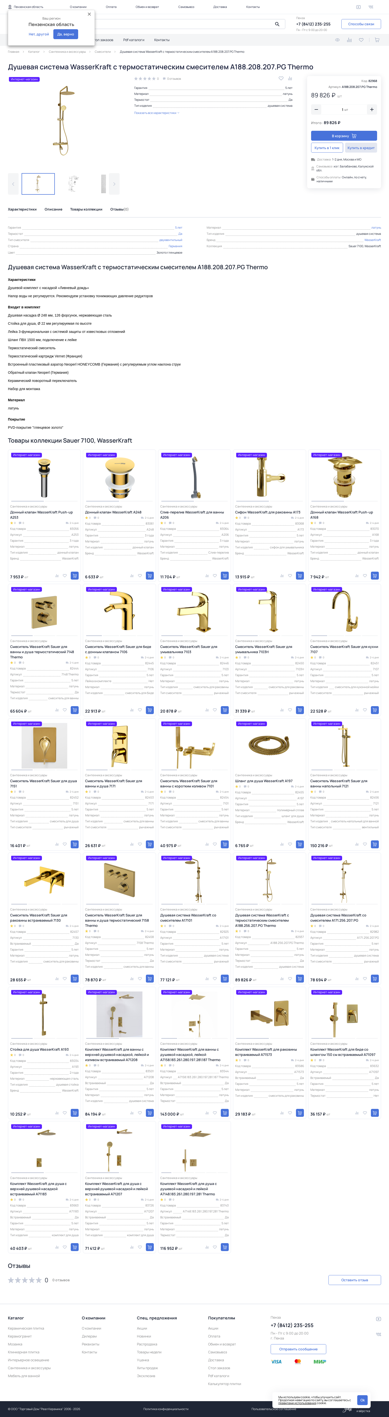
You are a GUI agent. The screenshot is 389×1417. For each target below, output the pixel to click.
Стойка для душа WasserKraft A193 (39, 1049)
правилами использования (297, 1403)
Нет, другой (39, 34)
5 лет (288, 88)
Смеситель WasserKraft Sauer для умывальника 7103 (188, 649)
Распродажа (147, 1344)
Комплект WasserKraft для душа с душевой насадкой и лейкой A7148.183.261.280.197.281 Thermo (188, 1188)
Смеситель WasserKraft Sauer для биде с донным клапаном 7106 (118, 649)
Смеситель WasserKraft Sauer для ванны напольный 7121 (338, 783)
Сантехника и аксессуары (29, 1367)
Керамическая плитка (26, 1328)
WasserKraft (372, 240)
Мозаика (15, 1344)
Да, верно (65, 34)
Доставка (220, 7)
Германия (175, 246)
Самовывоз (186, 7)
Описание (53, 209)
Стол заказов (102, 39)
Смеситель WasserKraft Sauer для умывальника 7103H (263, 649)
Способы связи (361, 24)
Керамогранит (20, 1336)
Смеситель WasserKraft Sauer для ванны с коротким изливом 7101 (188, 783)
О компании (78, 7)
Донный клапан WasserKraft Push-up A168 (341, 515)
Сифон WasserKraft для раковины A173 (267, 512)
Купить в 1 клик (327, 147)
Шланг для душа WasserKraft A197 (263, 780)
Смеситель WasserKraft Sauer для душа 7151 (43, 783)
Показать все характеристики (156, 113)
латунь (287, 94)
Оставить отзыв (354, 1280)
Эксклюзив (146, 1375)
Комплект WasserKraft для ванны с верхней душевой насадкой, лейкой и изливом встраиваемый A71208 (117, 1054)
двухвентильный (170, 240)
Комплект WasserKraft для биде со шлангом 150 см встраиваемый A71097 (342, 1052)
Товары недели (149, 1352)
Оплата (111, 7)
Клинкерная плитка (23, 1352)
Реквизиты (90, 1344)
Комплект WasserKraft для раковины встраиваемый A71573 (266, 1052)
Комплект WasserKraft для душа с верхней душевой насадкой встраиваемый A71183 (38, 1188)
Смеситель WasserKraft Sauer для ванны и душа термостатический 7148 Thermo (42, 651)
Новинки (144, 1336)
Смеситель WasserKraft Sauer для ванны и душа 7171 (113, 783)
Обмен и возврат (147, 7)
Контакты (253, 7)
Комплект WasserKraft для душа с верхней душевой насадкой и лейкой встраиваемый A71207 (116, 1188)
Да (290, 100)
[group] (64, 120)
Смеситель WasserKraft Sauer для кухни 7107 (344, 649)
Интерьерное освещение (28, 1360)
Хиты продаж (147, 1367)
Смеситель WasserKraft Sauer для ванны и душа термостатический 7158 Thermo (117, 920)
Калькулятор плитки (224, 1383)
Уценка (143, 1360)
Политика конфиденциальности (166, 1409)
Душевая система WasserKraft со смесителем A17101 (188, 918)
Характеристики (22, 209)
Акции (142, 1328)
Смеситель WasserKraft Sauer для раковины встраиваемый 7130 (38, 918)
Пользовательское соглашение (274, 1409)
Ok (362, 1400)
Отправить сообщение (298, 1349)
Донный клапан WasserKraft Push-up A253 (41, 515)
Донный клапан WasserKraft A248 (113, 512)
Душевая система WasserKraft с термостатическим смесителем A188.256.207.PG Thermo (262, 920)
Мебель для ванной (24, 1375)
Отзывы (119, 209)
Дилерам (89, 1336)
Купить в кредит (361, 147)
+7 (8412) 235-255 (313, 24)
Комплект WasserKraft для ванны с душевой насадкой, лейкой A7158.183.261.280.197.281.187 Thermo (190, 1054)
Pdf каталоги (133, 39)
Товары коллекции (86, 209)
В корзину (344, 135)
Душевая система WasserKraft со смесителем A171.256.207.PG (338, 918)
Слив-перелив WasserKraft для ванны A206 (192, 515)
